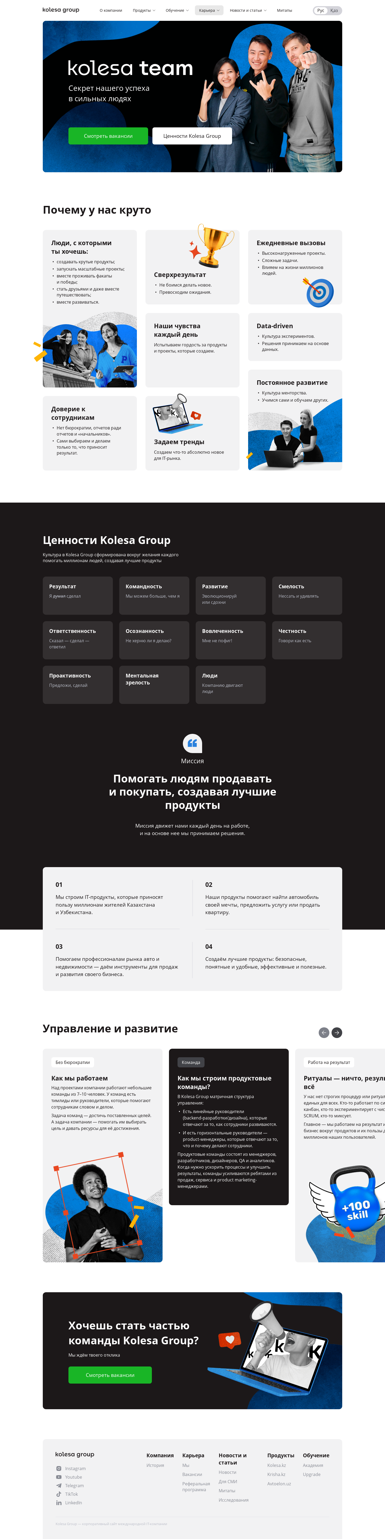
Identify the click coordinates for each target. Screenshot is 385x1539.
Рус (320, 10)
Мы (185, 1465)
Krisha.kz (276, 1474)
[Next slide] (337, 1032)
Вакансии (192, 1474)
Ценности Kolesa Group (192, 135)
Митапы (227, 1491)
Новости (227, 1472)
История (155, 1465)
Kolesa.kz (276, 1465)
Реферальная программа (196, 1487)
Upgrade (312, 1474)
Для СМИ (228, 1482)
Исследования (234, 1500)
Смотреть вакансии (108, 135)
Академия (313, 1465)
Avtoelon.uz (279, 1484)
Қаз (334, 10)
